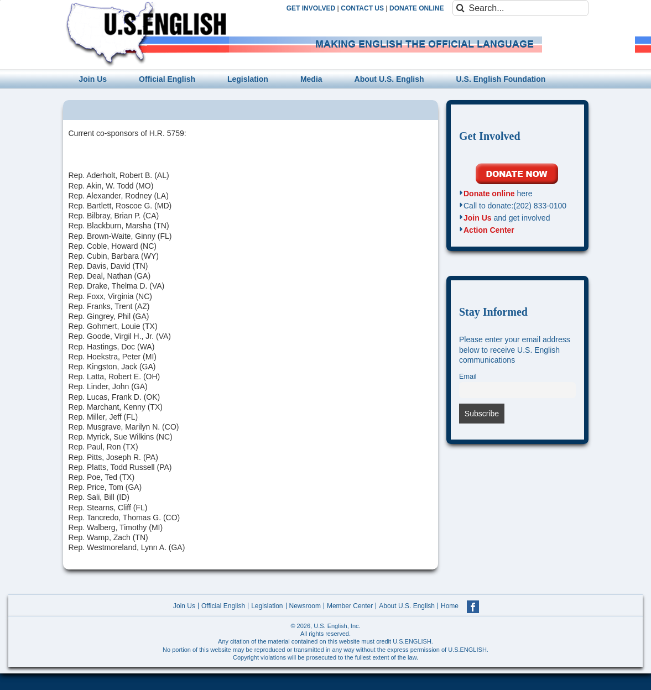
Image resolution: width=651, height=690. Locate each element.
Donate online (489, 193)
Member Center (350, 606)
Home (450, 606)
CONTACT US (362, 8)
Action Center (488, 230)
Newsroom (305, 606)
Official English (223, 606)
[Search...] (520, 8)
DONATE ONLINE (416, 8)
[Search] (460, 8)
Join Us (477, 217)
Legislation (267, 606)
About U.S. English (407, 606)
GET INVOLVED (311, 8)
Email (468, 376)
